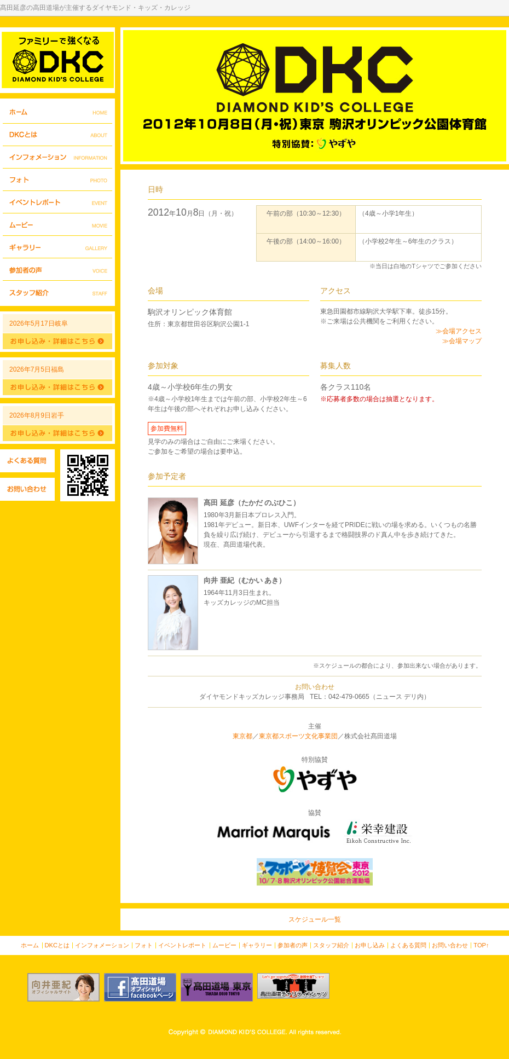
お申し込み (370, 945)
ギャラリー (57, 247)
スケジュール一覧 (314, 919)
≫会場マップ (462, 341)
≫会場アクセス (459, 331)
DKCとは (57, 135)
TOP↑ (481, 945)
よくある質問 (27, 460)
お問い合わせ (27, 489)
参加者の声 (57, 269)
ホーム (57, 112)
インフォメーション (57, 157)
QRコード (87, 475)
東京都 (242, 736)
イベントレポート (57, 202)
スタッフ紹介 (57, 292)
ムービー (57, 224)
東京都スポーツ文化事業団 (298, 736)
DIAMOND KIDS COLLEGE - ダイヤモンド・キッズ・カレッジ (57, 60)
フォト (57, 180)
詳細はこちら (57, 341)
